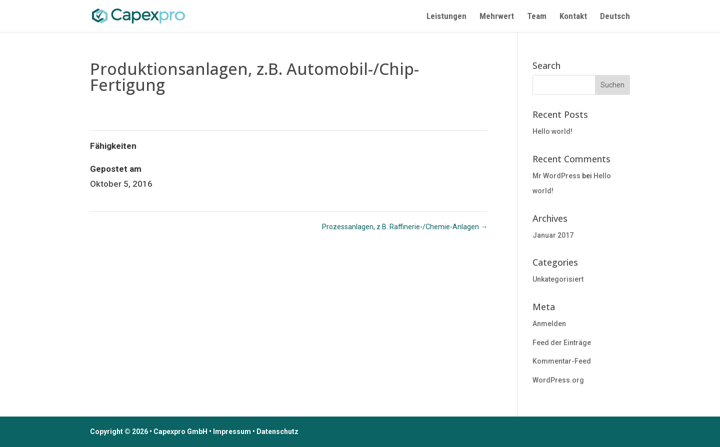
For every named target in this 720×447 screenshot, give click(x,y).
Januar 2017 (553, 235)
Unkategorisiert (558, 279)
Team (536, 16)
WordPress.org (558, 380)
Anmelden (549, 324)
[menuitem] (615, 22)
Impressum (232, 432)
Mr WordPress (556, 176)
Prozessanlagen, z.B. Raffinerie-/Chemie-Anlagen (405, 227)
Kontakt (573, 16)
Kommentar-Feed (561, 361)
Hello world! (552, 131)
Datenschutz (277, 432)
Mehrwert (497, 16)
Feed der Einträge (561, 343)
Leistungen (446, 16)
